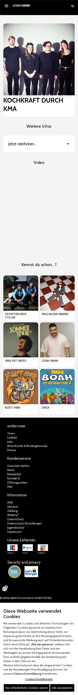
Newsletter (14, 474)
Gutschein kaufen (18, 466)
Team (11, 433)
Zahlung (12, 511)
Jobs (10, 442)
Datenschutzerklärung (27, 674)
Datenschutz (15, 519)
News (10, 470)
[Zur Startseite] (21, 7)
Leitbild (12, 437)
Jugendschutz (15, 527)
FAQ (9, 487)
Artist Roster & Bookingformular (27, 446)
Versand (12, 506)
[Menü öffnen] (6, 6)
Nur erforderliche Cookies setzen (26, 688)
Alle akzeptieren (62, 688)
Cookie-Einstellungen (39, 679)
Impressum (14, 532)
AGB (10, 502)
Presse (11, 450)
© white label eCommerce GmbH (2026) (26, 598)
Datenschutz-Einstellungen (24, 523)
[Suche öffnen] (72, 6)
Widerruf (12, 515)
